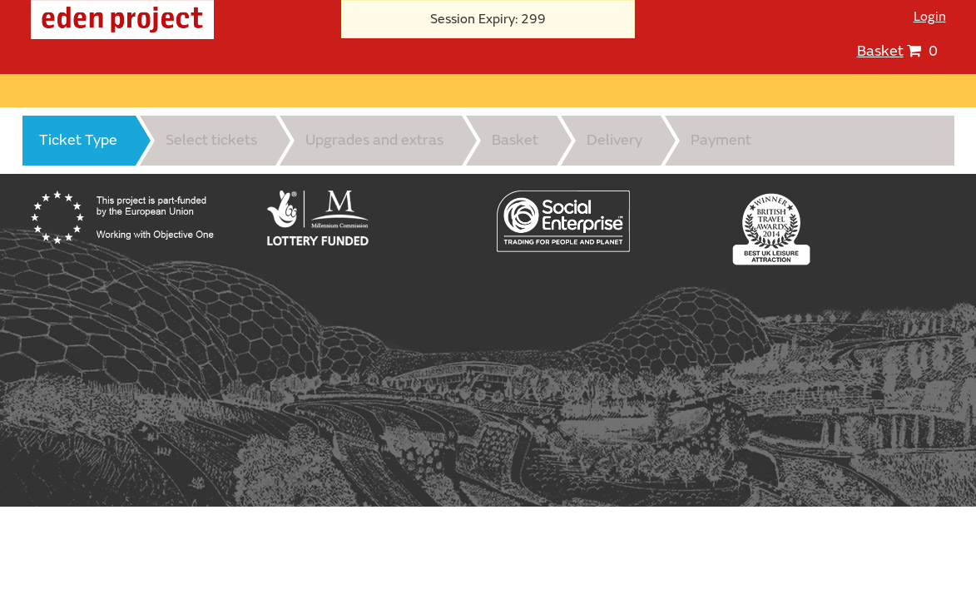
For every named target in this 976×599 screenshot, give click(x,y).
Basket (880, 51)
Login (930, 16)
